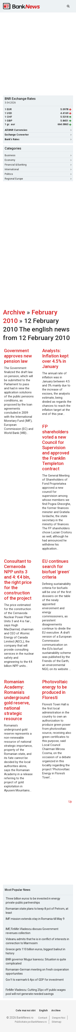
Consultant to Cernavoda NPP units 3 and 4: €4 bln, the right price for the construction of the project (18, 580)
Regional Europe (38, 178)
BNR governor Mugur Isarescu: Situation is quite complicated (36, 961)
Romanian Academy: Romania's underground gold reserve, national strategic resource (17, 700)
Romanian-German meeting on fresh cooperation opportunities (37, 971)
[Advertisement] (38, 53)
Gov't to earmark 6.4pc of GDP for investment (35, 979)
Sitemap (56, 1021)
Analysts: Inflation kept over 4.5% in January (55, 358)
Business (38, 155)
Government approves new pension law (18, 356)
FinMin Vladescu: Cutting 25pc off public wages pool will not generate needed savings (36, 991)
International (38, 169)
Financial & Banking (38, 164)
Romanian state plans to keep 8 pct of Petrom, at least (37, 910)
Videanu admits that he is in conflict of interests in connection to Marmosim (37, 941)
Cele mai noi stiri (25, 1010)
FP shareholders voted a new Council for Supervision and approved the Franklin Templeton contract (55, 447)
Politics (38, 174)
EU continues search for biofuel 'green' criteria (56, 569)
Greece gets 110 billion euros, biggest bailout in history (35, 951)
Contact (42, 1017)
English (43, 1010)
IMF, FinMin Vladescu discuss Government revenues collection (32, 931)
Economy (38, 160)
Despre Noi (58, 1017)
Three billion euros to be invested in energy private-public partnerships (33, 900)
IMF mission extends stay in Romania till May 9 (35, 918)
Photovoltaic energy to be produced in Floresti (55, 689)
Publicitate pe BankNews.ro (31, 1021)
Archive (14, 312)
